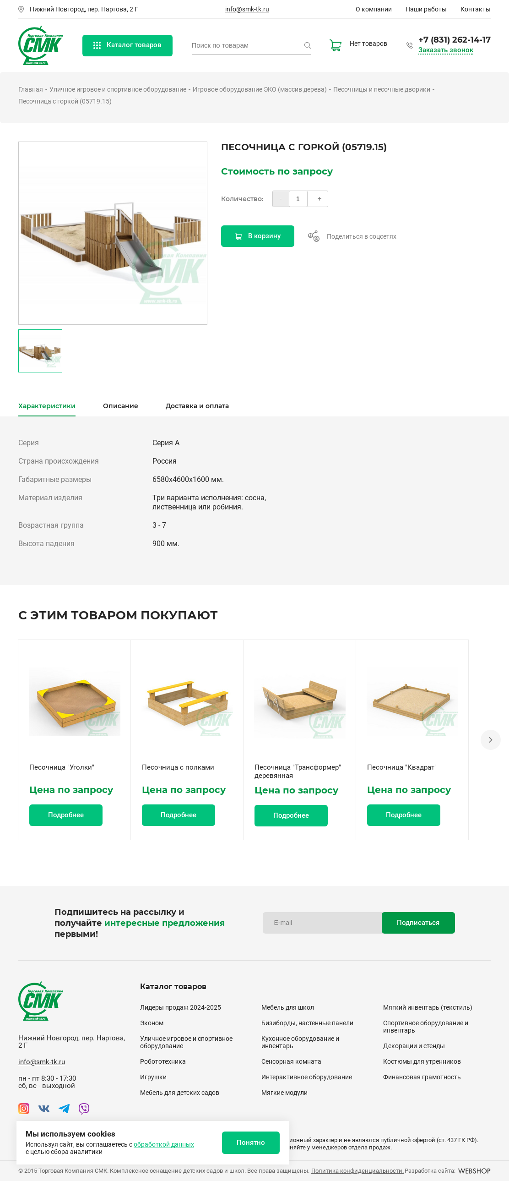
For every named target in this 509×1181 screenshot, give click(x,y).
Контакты (475, 9)
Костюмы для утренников (422, 1061)
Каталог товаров (127, 45)
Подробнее (66, 815)
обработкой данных (164, 1144)
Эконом (151, 1023)
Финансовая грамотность (422, 1077)
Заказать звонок (445, 50)
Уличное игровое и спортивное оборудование (117, 89)
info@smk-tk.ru (247, 9)
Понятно (251, 1142)
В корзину (258, 236)
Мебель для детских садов (179, 1092)
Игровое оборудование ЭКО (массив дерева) (260, 89)
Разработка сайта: (448, 1170)
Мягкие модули (284, 1092)
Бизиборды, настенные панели (307, 1023)
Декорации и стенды (414, 1046)
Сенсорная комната (291, 1061)
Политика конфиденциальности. (357, 1170)
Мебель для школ (287, 1007)
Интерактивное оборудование (306, 1077)
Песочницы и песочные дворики (381, 89)
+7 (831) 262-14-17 (454, 40)
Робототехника (163, 1061)
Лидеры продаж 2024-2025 (180, 1007)
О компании (374, 9)
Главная (30, 89)
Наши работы (426, 9)
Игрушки (153, 1077)
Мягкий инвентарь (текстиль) (427, 1007)
